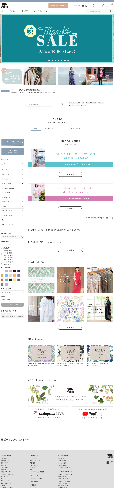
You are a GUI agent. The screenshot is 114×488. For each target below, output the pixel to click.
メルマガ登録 (62, 463)
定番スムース (6, 197)
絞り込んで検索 (12, 305)
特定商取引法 (62, 465)
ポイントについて (63, 479)
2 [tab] (49, 60)
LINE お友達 (76, 6)
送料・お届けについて (64, 483)
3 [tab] (52, 60)
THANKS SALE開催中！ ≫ (58, 6)
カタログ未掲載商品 (8, 188)
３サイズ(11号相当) (8, 257)
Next (110, 38)
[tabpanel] (57, 38)
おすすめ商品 (34, 465)
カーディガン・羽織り (91, 102)
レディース (5, 164)
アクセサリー (6, 179)
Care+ (4, 220)
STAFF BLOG (34, 481)
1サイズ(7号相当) (8, 253)
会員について (62, 476)
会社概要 (61, 458)
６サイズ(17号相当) (8, 264)
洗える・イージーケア (74, 102)
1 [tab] (46, 60)
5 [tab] (58, 60)
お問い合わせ (62, 461)
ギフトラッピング (7, 211)
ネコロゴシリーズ (7, 193)
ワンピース (101, 102)
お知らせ (32, 467)
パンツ (77, 105)
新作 (83, 102)
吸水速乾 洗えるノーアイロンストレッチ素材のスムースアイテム (12, 316)
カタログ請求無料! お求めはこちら (98, 218)
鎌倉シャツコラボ (7, 215)
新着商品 (32, 463)
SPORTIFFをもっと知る (37, 472)
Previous (3, 38)
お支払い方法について (65, 481)
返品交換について (63, 485)
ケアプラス (84, 105)
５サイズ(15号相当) (8, 262)
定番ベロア (5, 202)
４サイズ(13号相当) (8, 260)
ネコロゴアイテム (6, 476)
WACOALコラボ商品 (8, 224)
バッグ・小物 (5, 174)
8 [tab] (68, 60)
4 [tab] (55, 60)
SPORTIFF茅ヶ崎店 (36, 479)
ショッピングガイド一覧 (65, 474)
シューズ (4, 170)
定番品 (4, 206)
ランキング (33, 458)
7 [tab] (65, 60)
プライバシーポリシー (64, 467)
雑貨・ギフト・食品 (7, 183)
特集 (31, 470)
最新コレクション (35, 461)
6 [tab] (61, 60)
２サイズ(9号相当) (8, 255)
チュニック (71, 105)
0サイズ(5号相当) (8, 251)
